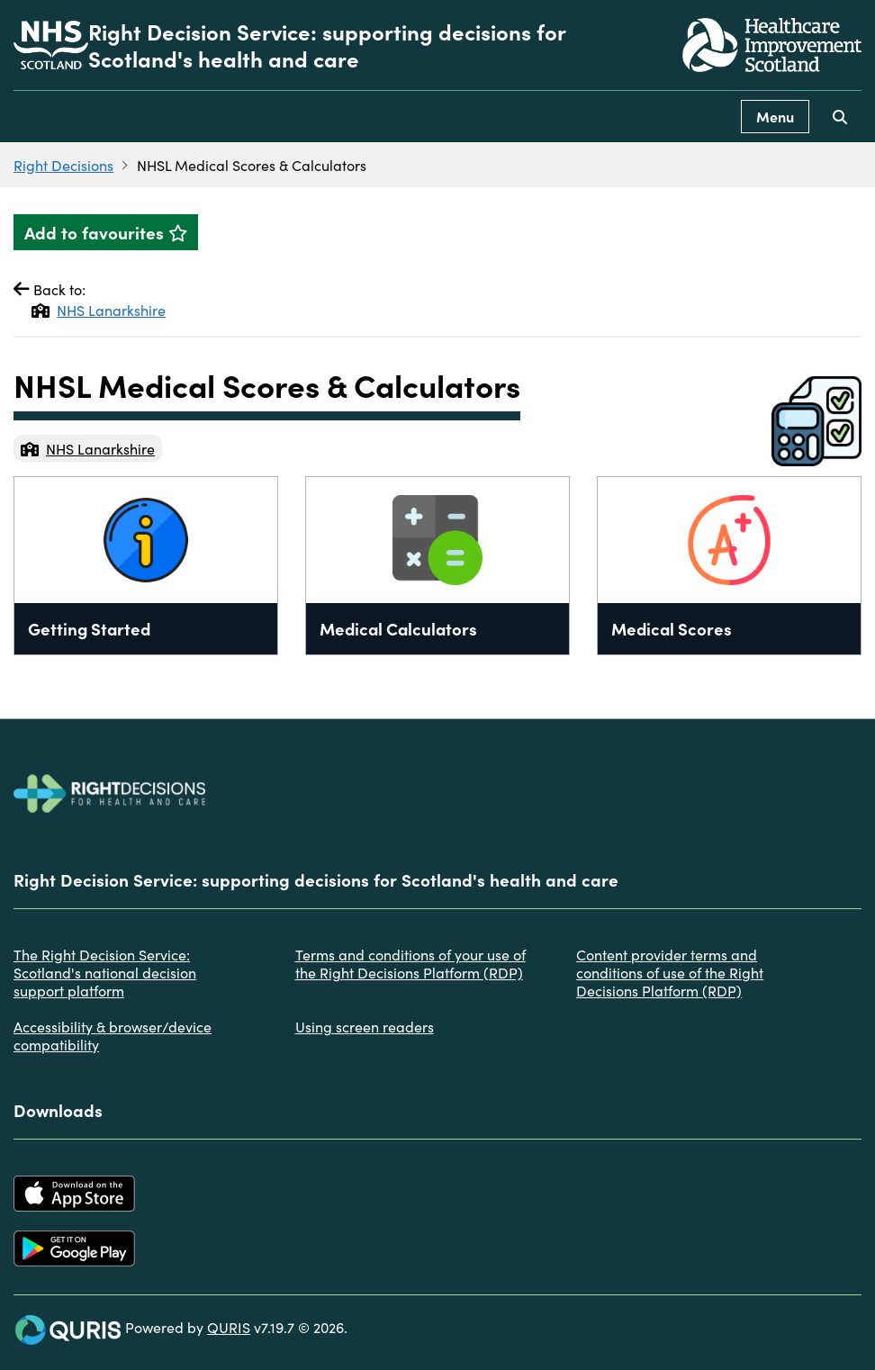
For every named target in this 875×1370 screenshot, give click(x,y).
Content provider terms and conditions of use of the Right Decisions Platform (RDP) (669, 972)
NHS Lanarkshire (99, 310)
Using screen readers (364, 1026)
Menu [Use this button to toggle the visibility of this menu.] (775, 116)
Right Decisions (63, 165)
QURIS (228, 1327)
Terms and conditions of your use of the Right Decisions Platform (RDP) (410, 963)
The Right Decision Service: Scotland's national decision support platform (105, 972)
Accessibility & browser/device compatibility (113, 1035)
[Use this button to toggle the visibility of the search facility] (839, 116)
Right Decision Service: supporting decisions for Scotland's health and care (326, 45)
